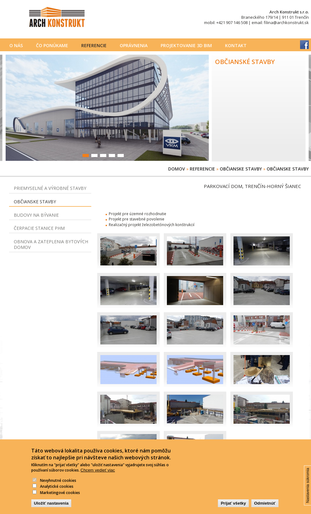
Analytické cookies (56, 494)
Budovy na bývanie (36, 215)
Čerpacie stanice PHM (39, 228)
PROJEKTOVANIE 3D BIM (186, 45)
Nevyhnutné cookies (58, 489)
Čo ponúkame (52, 45)
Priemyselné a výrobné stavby (50, 188)
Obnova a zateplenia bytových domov (51, 244)
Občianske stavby (241, 169)
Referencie (94, 45)
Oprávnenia (134, 45)
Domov (176, 169)
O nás (16, 45)
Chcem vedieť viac (98, 478)
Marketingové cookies (60, 501)
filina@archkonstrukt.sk (286, 22)
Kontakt (236, 45)
